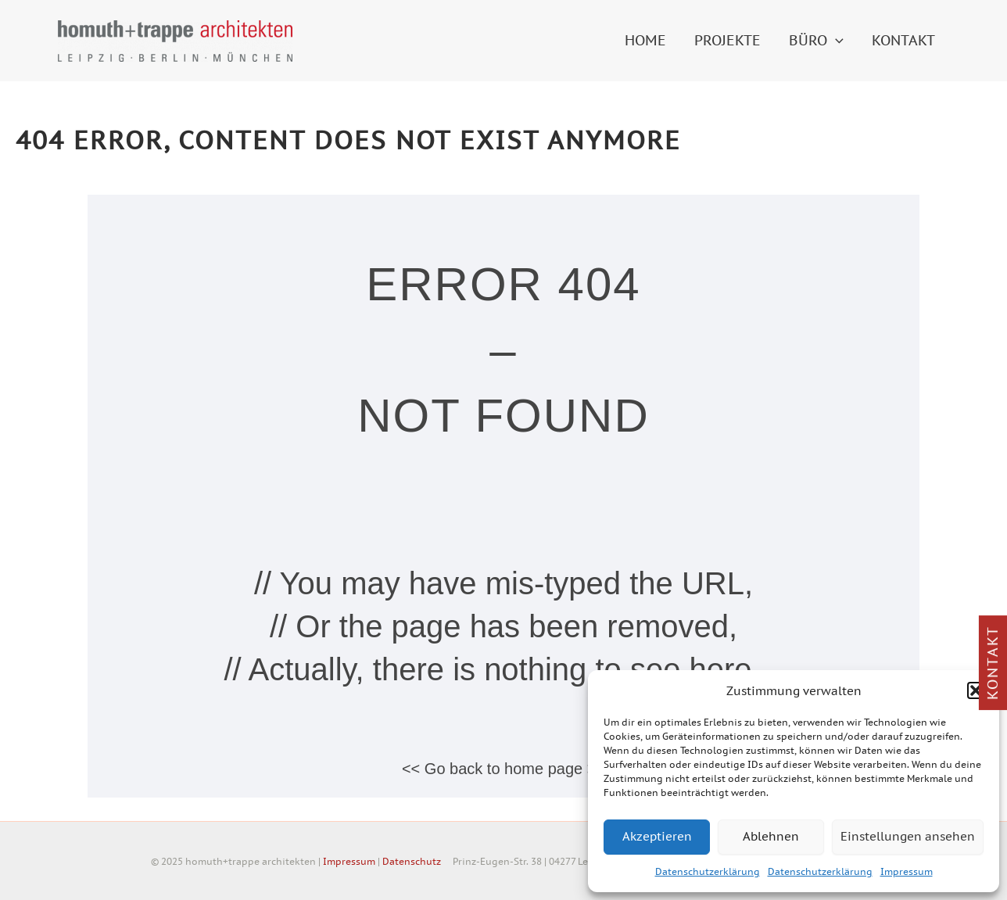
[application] (835, 40)
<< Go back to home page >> (503, 768)
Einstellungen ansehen (907, 836)
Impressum (906, 871)
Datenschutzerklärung (707, 871)
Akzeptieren (657, 836)
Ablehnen (771, 836)
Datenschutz (411, 861)
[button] (976, 690)
